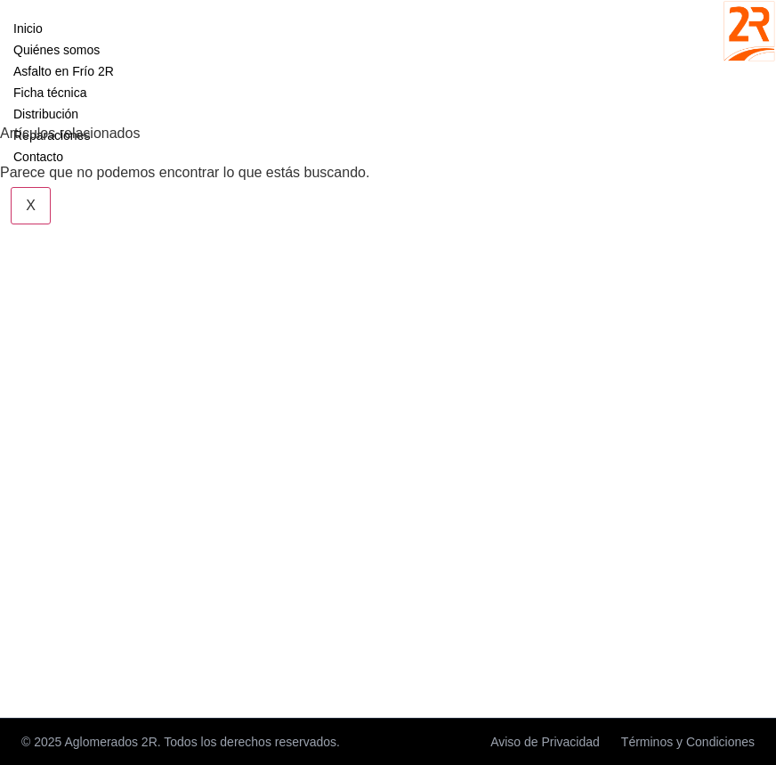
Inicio (28, 28)
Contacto (38, 157)
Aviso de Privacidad (545, 742)
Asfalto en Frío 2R (63, 71)
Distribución (45, 114)
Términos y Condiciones (688, 742)
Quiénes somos (56, 50)
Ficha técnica (49, 92)
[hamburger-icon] (107, 25)
